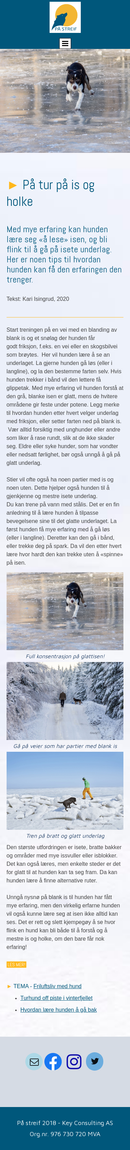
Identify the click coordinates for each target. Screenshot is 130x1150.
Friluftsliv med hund (58, 986)
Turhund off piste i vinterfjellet (56, 998)
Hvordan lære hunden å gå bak (58, 1010)
